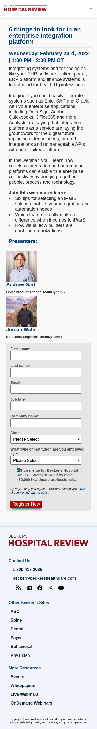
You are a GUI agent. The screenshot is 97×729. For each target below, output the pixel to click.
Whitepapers (23, 685)
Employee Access (78, 722)
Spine (16, 620)
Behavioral (21, 646)
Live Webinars (25, 694)
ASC (15, 611)
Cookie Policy (24, 722)
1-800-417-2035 (27, 569)
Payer (16, 637)
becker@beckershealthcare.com (44, 578)
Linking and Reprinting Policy (49, 722)
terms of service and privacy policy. (47, 490)
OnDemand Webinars (32, 703)
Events (17, 677)
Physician (20, 655)
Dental (17, 629)
